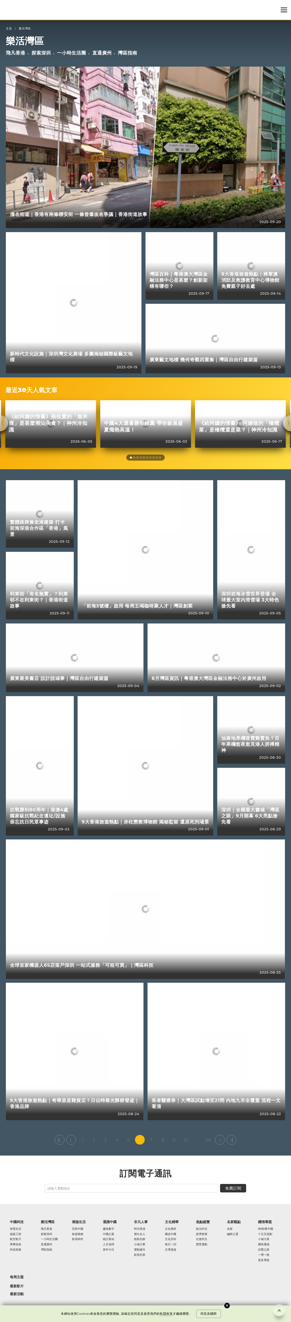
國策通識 (263, 1244)
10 (185, 1139)
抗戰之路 (263, 1249)
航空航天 (15, 1239)
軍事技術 (15, 1244)
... (197, 1139)
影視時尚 (77, 1239)
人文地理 (108, 1244)
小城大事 (139, 1244)
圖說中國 (170, 1234)
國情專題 (265, 1222)
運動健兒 (139, 1249)
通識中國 (110, 1222)
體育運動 (201, 1244)
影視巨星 (139, 1255)
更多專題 (263, 1260)
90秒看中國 (265, 1229)
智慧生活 (15, 1229)
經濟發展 (201, 1234)
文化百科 (170, 1239)
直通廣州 (102, 53)
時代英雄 (139, 1229)
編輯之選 (232, 1234)
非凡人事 (141, 1222)
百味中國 (77, 1229)
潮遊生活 (79, 1222)
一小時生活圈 (71, 53)
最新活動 (17, 1294)
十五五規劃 (265, 1234)
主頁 (9, 28)
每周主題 (17, 1277)
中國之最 (108, 1234)
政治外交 (201, 1229)
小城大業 (263, 1239)
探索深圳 (41, 53)
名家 (230, 1229)
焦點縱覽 (203, 1222)
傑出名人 (139, 1234)
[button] (131, 458)
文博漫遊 (170, 1249)
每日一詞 (170, 1244)
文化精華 (172, 1222)
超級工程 (15, 1234)
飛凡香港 (15, 53)
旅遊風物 (77, 1234)
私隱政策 (166, 1314)
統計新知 (108, 1239)
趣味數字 (108, 1229)
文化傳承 (170, 1229)
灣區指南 (127, 53)
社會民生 (201, 1239)
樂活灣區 (25, 28)
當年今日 (108, 1249)
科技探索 (15, 1249)
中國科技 (17, 1222)
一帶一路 (263, 1255)
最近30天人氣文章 (31, 390)
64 (208, 1139)
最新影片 (17, 1286)
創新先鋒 (139, 1239)
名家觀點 (234, 1222)
